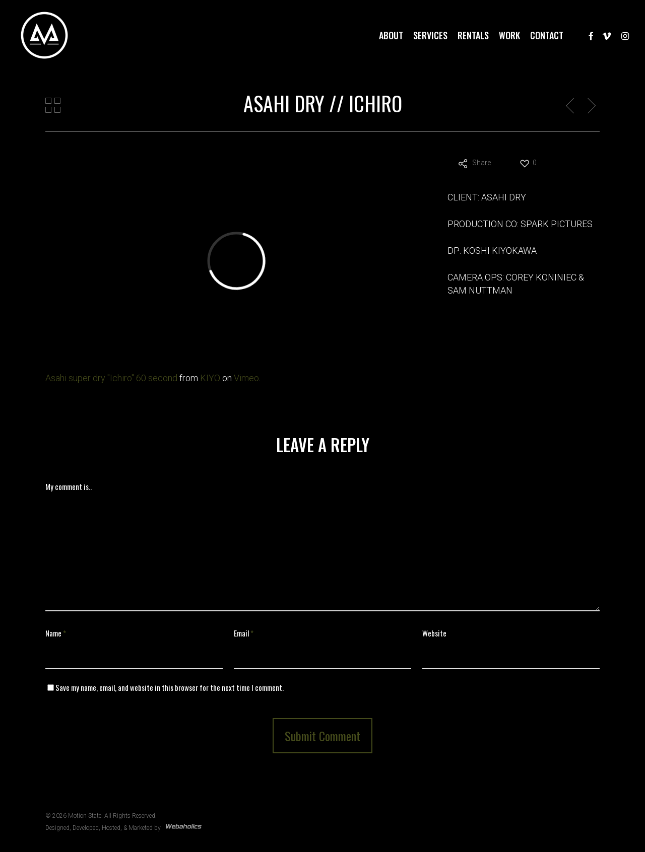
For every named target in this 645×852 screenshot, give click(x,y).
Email (243, 632)
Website (434, 632)
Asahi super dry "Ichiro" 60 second (111, 378)
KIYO (210, 378)
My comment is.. (68, 486)
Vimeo (246, 378)
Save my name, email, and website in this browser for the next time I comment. (169, 687)
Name (55, 632)
